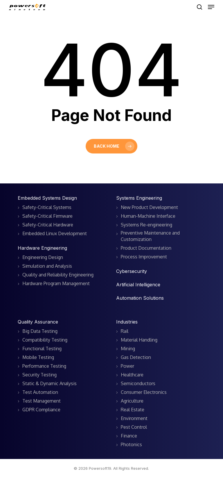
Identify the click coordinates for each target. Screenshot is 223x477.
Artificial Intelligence (138, 284)
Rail (124, 331)
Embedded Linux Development (54, 233)
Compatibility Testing (44, 340)
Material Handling (139, 340)
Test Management (41, 401)
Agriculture (132, 401)
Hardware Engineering (42, 248)
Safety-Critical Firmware (47, 216)
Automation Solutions (140, 298)
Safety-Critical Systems (46, 207)
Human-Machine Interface (148, 216)
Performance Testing (44, 366)
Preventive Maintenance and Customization (150, 236)
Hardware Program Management (56, 283)
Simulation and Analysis (47, 266)
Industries (127, 322)
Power (127, 366)
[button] (211, 7)
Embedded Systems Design (47, 198)
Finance (129, 436)
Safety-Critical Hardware (47, 225)
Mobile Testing (38, 357)
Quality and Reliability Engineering (57, 275)
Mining (128, 348)
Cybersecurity (131, 271)
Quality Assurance (38, 322)
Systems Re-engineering (146, 225)
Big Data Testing (39, 331)
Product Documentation (146, 248)
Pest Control (134, 427)
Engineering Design (42, 257)
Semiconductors (138, 383)
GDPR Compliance (41, 409)
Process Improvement (144, 257)
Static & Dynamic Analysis (49, 383)
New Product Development (149, 207)
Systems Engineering (139, 198)
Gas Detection (136, 357)
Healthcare (132, 375)
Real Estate (132, 409)
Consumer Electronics (144, 392)
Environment (134, 418)
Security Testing (39, 375)
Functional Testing (42, 348)
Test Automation (40, 392)
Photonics (131, 444)
